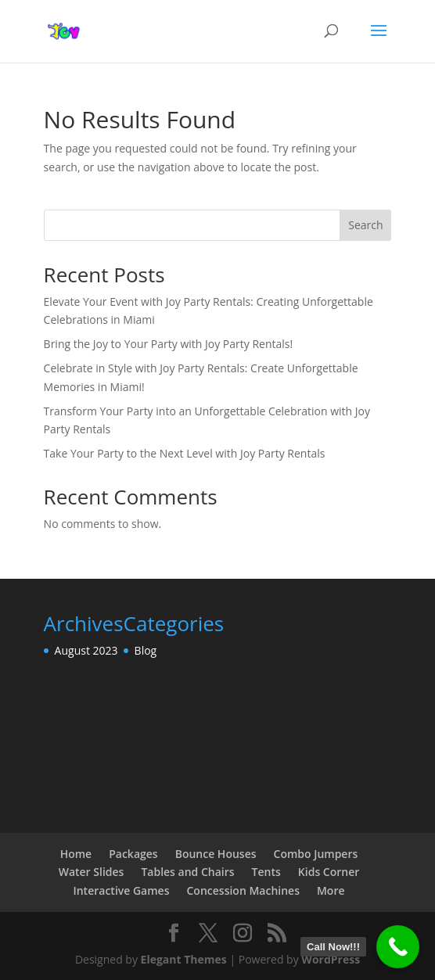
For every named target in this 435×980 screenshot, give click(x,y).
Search (365, 224)
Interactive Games (121, 890)
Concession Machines (242, 890)
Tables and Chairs (187, 871)
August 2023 (86, 650)
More (331, 890)
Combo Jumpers (316, 853)
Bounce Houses (216, 853)
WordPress (330, 959)
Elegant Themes (184, 959)
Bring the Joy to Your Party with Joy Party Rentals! (168, 343)
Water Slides (91, 871)
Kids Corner (328, 871)
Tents (266, 871)
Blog (146, 650)
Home (76, 853)
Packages (133, 853)
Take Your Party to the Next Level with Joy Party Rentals (184, 453)
